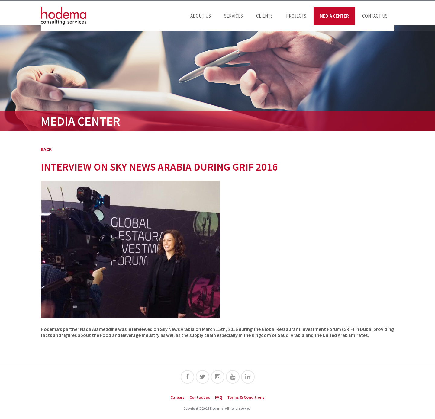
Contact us (375, 16)
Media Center (334, 16)
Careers (177, 397)
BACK (46, 149)
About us (200, 16)
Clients (264, 16)
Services (233, 16)
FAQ (218, 397)
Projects (296, 16)
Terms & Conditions (246, 397)
